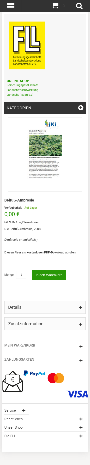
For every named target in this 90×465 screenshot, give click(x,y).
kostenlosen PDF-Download (46, 252)
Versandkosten (31, 222)
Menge (9, 274)
